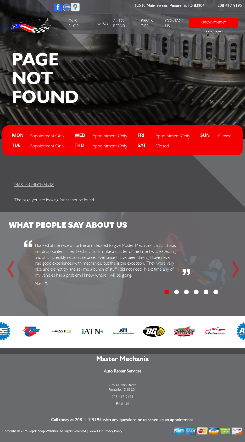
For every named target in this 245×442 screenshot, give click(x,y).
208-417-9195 (229, 6)
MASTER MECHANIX (34, 184)
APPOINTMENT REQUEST (213, 24)
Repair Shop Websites (43, 431)
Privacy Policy (113, 431)
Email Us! (122, 403)
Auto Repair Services (122, 371)
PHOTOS (100, 23)
